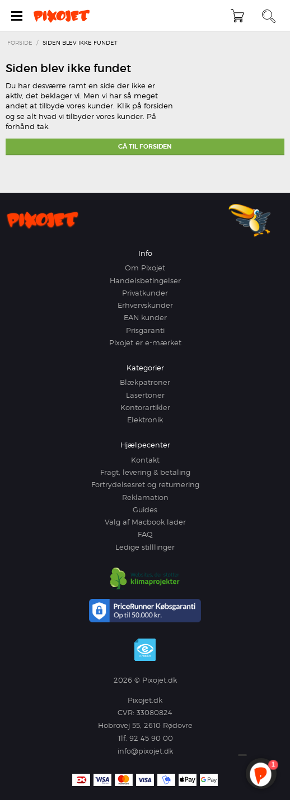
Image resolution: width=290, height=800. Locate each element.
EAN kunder (145, 317)
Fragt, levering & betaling (145, 472)
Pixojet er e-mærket (145, 342)
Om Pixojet (145, 267)
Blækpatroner (145, 382)
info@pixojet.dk (145, 750)
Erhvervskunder (145, 305)
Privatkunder (145, 292)
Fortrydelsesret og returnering (145, 484)
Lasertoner (145, 395)
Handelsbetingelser (145, 280)
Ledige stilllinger (145, 546)
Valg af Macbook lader (145, 521)
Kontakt (145, 459)
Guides (145, 509)
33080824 (154, 712)
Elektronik (145, 419)
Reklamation (145, 497)
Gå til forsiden (145, 146)
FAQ (145, 534)
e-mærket (145, 650)
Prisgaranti (145, 330)
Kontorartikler (145, 407)
